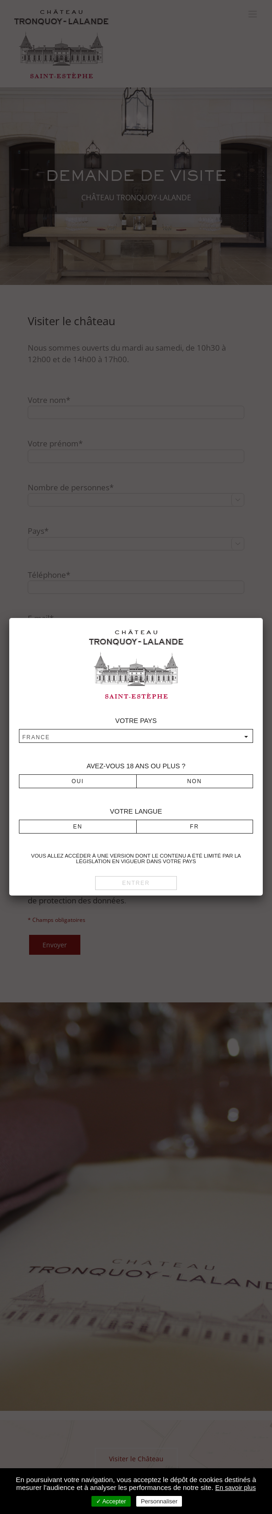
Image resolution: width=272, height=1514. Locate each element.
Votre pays (136, 720)
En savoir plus (235, 1487)
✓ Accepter (111, 1501)
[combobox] (136, 736)
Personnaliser (159, 1501)
